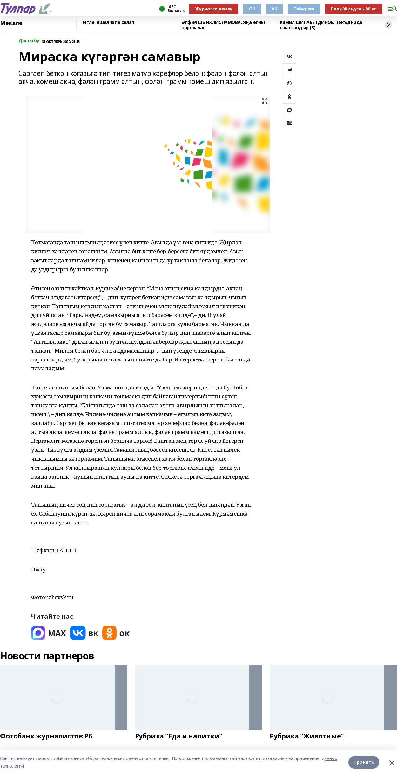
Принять (363, 762)
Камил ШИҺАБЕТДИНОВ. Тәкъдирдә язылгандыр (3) (321, 25)
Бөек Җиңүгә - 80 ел (354, 9)
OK (252, 9)
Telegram (303, 9)
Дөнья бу (28, 41)
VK (274, 9)
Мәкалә (11, 23)
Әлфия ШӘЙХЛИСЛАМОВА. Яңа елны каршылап (223, 25)
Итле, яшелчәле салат (109, 22)
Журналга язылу (213, 9)
